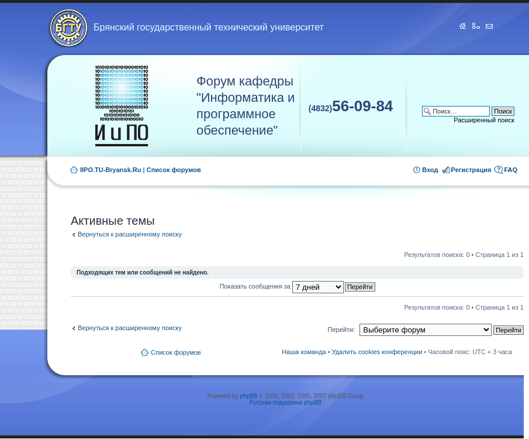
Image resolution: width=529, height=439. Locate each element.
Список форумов (174, 169)
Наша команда (304, 351)
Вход (430, 169)
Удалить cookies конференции (377, 351)
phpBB (248, 396)
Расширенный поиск (484, 120)
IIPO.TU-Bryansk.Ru (110, 169)
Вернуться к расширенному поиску (130, 234)
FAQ (510, 169)
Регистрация (471, 169)
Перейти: (341, 329)
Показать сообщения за (281, 286)
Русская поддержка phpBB (285, 402)
